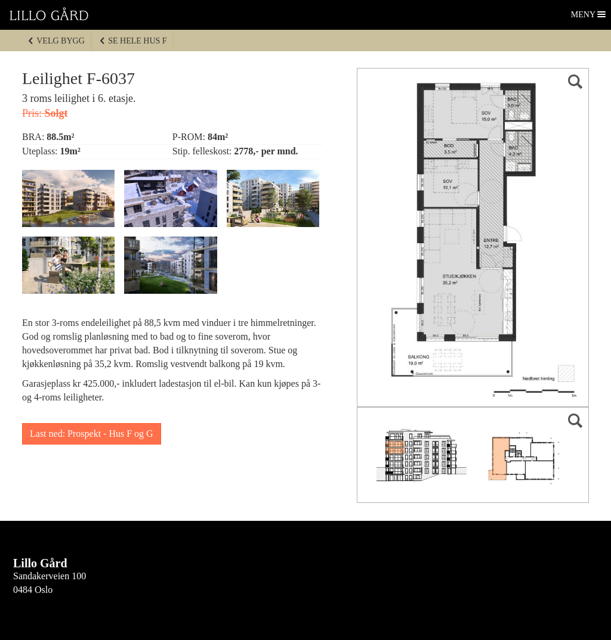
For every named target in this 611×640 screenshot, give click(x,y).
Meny (584, 14)
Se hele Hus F (132, 41)
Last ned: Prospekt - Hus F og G (91, 433)
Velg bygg (56, 41)
